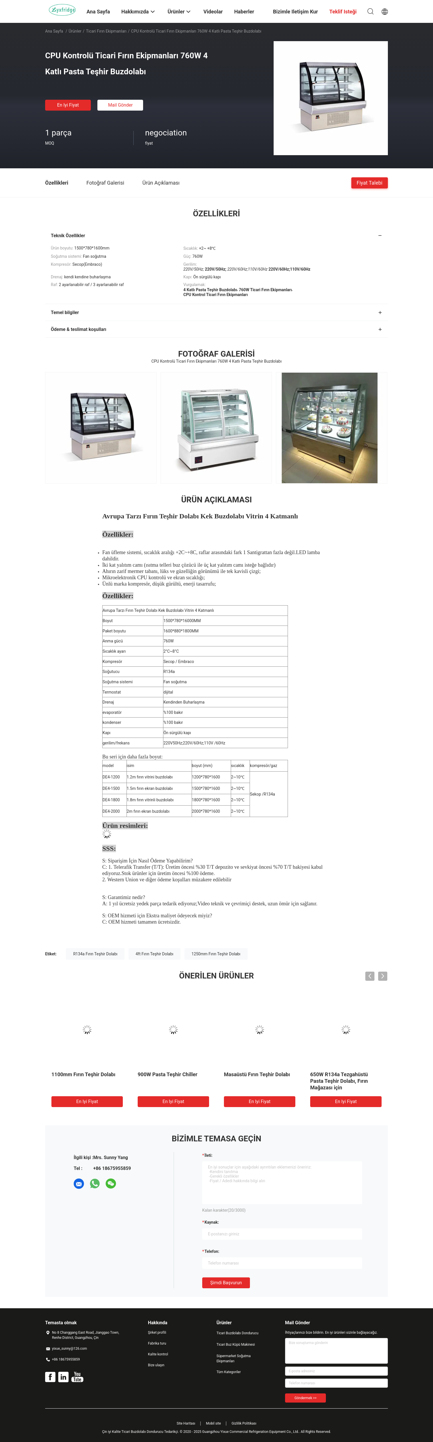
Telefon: (212, 1251)
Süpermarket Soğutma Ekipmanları (233, 1358)
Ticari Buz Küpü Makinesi (235, 1345)
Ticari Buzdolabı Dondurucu (237, 1333)
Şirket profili (157, 1333)
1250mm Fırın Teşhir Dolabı (216, 954)
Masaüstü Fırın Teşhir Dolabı (257, 1074)
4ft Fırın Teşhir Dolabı (154, 954)
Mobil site (213, 1423)
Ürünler (75, 31)
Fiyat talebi (369, 182)
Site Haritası (186, 1423)
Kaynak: (212, 1222)
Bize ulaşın (156, 1365)
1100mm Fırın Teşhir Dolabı (83, 1074)
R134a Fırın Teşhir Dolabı (95, 954)
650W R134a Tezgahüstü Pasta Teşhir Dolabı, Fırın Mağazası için (339, 1081)
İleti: (209, 1155)
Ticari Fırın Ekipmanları (106, 31)
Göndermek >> (305, 1398)
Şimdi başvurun (226, 1282)
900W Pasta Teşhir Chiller (167, 1074)
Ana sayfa (54, 31)
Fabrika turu (157, 1343)
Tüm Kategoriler (228, 1372)
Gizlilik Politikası (244, 1423)
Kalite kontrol (158, 1354)
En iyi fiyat (68, 105)
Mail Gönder (120, 105)
